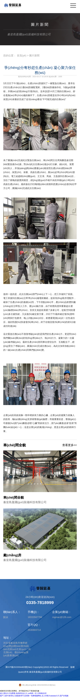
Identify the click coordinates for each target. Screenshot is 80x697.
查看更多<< (69, 445)
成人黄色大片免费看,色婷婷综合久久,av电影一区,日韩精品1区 (23, 693)
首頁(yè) (21, 55)
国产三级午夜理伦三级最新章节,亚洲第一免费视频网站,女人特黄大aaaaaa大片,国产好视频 (34, 696)
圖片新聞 (34, 55)
